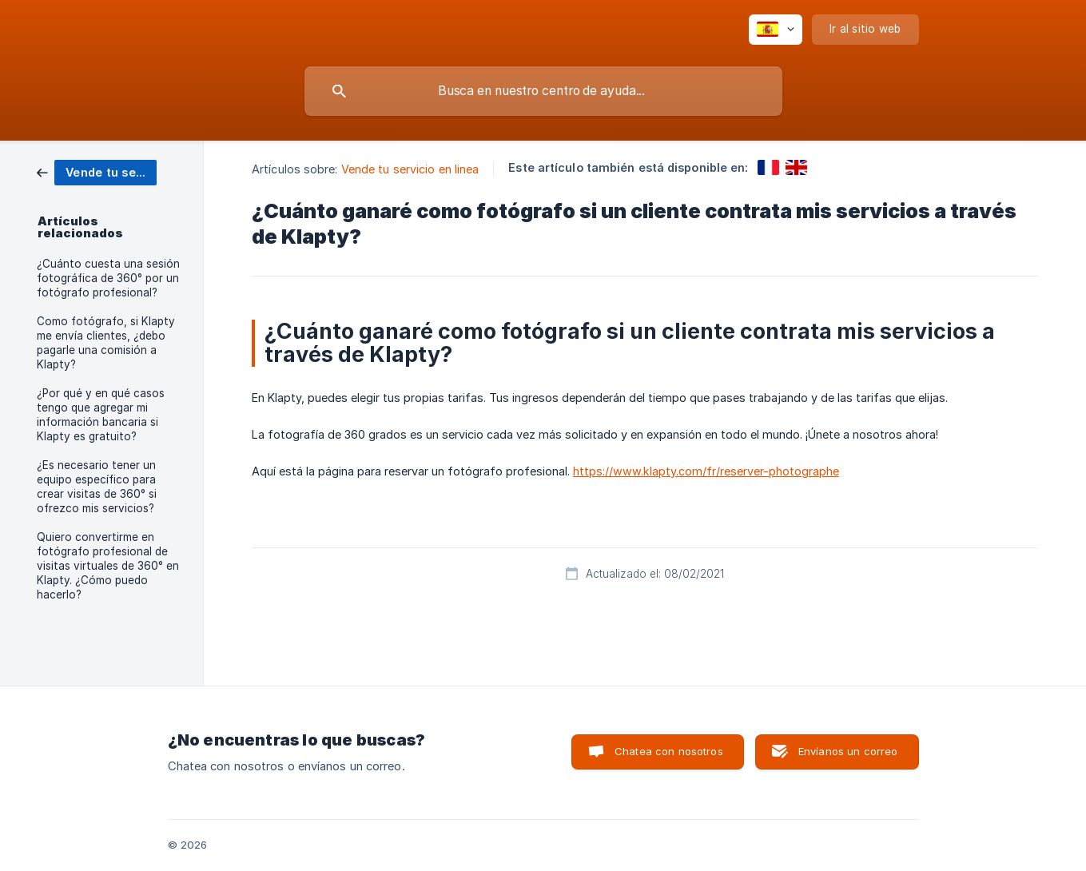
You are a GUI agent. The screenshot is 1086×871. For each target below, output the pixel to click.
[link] (97, 171)
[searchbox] (543, 91)
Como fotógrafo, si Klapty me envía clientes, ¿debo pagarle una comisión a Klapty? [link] (106, 343)
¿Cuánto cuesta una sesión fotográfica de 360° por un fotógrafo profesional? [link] (108, 278)
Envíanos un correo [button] (848, 751)
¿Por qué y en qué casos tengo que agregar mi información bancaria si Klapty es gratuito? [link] (101, 415)
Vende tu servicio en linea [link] (410, 169)
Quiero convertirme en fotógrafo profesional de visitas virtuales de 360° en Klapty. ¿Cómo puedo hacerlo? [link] (108, 566)
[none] (775, 29)
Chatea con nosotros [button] (669, 751)
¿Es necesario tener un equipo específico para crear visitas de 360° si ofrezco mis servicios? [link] (97, 487)
